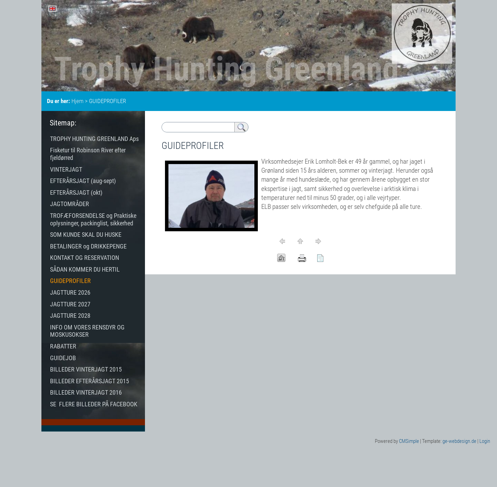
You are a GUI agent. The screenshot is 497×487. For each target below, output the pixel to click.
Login (484, 441)
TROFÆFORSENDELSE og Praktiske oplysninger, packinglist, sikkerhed (93, 219)
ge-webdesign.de (459, 441)
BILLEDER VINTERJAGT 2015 (86, 369)
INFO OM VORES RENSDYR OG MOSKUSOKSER (87, 331)
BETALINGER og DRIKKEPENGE (88, 246)
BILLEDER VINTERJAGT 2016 (86, 392)
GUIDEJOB (63, 358)
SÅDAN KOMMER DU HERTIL (85, 269)
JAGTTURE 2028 (70, 315)
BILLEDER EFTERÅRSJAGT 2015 (89, 381)
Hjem (77, 101)
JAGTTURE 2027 (70, 304)
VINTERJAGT (66, 169)
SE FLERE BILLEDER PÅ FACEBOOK (93, 404)
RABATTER (63, 346)
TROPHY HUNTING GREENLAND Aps (94, 138)
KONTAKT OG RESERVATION (84, 257)
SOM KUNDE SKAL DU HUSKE (85, 234)
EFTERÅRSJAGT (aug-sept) (83, 180)
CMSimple (409, 441)
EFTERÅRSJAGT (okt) (76, 192)
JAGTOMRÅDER (69, 203)
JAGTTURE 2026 (70, 292)
